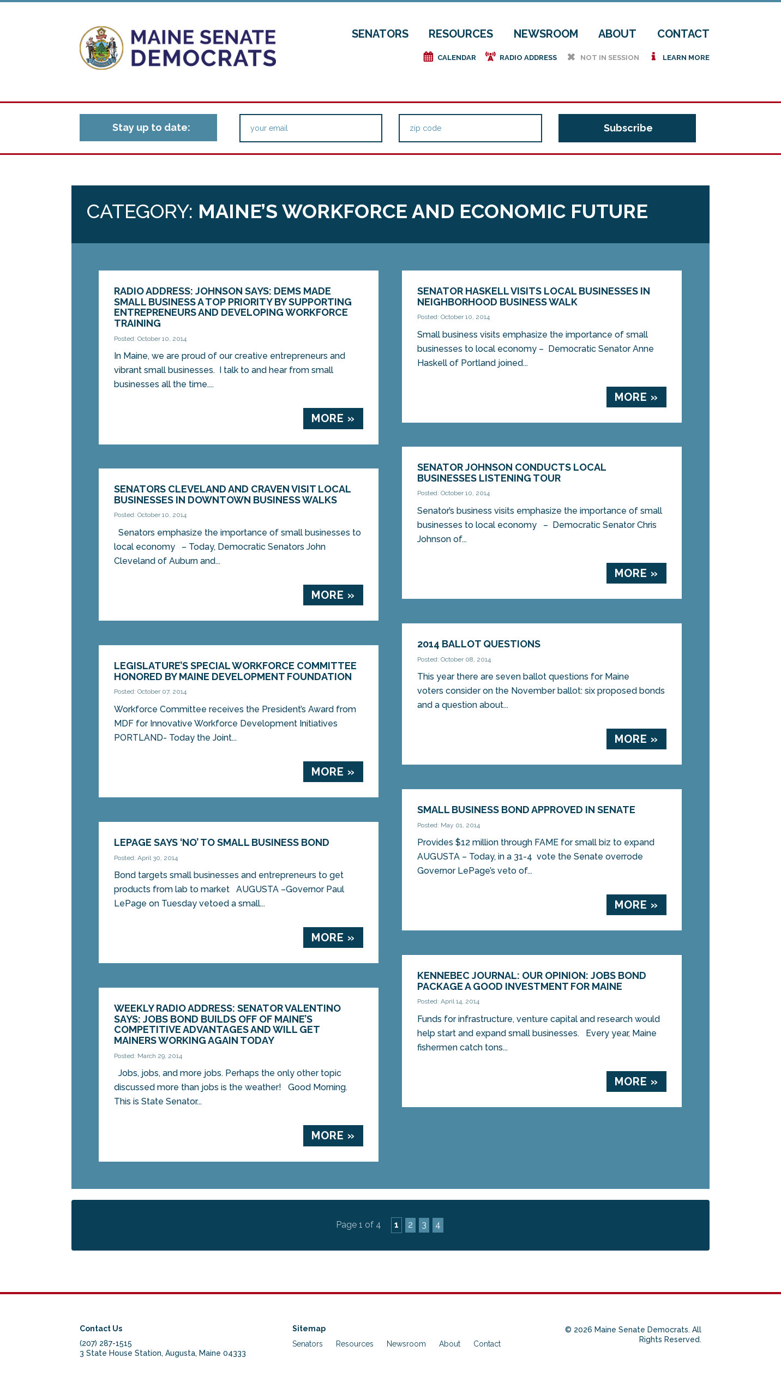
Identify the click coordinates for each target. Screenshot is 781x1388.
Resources (461, 33)
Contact (683, 33)
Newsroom (546, 33)
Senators (380, 33)
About (617, 33)
